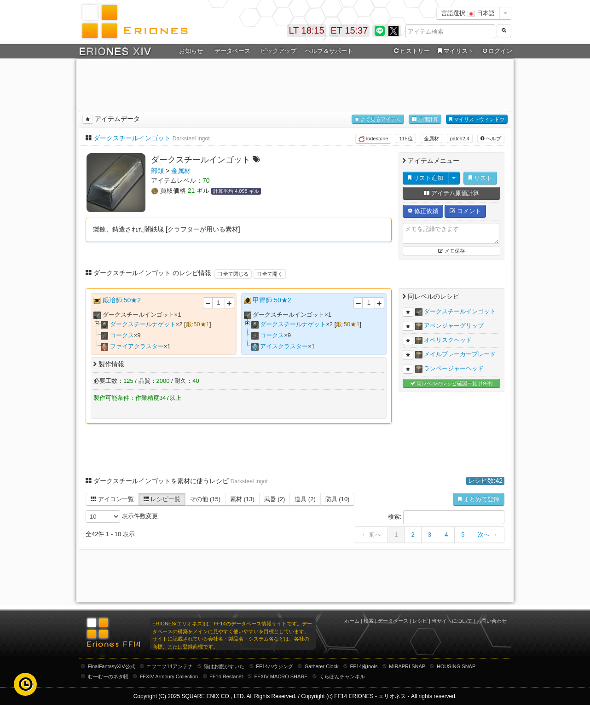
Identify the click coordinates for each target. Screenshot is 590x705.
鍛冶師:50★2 (122, 300)
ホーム (351, 621)
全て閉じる (233, 274)
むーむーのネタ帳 (108, 676)
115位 (405, 138)
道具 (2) (305, 499)
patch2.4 (459, 138)
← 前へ (372, 534)
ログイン (496, 51)
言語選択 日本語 (468, 13)
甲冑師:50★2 (272, 300)
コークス (122, 335)
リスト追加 (425, 177)
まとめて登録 (478, 499)
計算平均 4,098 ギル (236, 191)
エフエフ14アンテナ (169, 666)
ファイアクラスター (137, 346)
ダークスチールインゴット (132, 138)
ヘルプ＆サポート (329, 50)
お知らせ (191, 50)
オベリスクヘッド (448, 339)
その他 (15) (205, 499)
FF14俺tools (364, 666)
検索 (369, 621)
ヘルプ (490, 138)
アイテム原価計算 (451, 193)
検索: (446, 517)
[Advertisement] (295, 83)
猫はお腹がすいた (224, 666)
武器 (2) (274, 499)
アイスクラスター (284, 346)
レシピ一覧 (162, 499)
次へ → (487, 534)
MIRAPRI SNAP (407, 666)
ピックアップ (278, 50)
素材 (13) (242, 499)
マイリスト (454, 51)
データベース (232, 50)
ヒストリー (410, 51)
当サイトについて (452, 621)
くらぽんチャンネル (342, 676)
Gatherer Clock (322, 666)
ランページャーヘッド (454, 368)
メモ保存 (451, 251)
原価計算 (425, 119)
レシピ (420, 621)
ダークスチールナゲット (143, 324)
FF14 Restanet (226, 676)
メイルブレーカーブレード (460, 354)
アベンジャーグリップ (454, 325)
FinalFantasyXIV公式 (111, 666)
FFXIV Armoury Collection (169, 676)
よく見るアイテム (378, 119)
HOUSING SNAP (456, 666)
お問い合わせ (491, 621)
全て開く (270, 274)
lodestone (373, 139)
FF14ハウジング (274, 666)
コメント (465, 211)
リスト (480, 177)
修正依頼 (423, 211)
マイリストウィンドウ (476, 119)
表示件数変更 (122, 516)
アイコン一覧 (112, 499)
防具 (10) (337, 499)
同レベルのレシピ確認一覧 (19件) (452, 384)
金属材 (431, 138)
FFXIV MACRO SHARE (281, 676)
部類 (157, 170)
